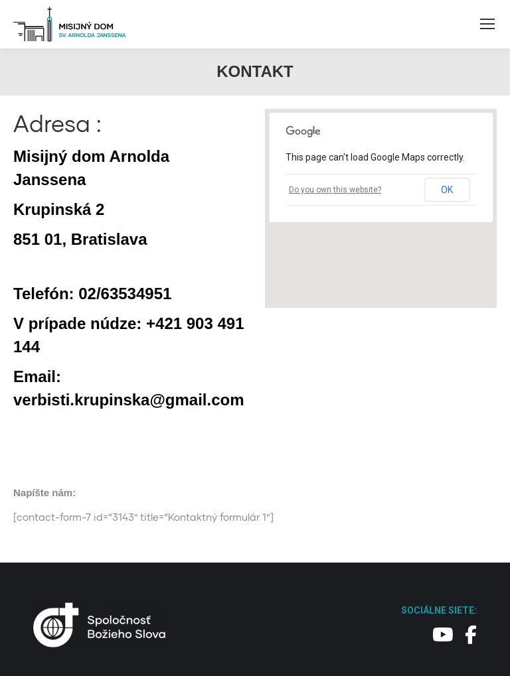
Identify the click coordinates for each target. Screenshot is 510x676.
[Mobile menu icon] (487, 24)
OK (447, 189)
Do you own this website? (335, 189)
